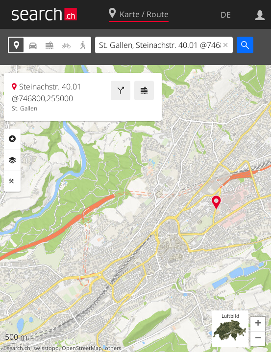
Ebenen (12, 160)
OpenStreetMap (82, 348)
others (113, 348)
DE (226, 14)
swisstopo (46, 348)
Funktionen (12, 181)
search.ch (18, 348)
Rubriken (12, 139)
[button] (257, 324)
